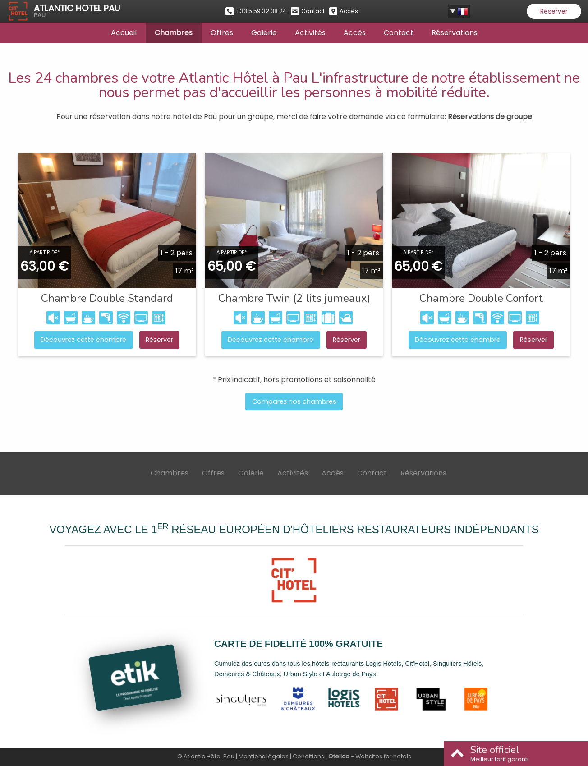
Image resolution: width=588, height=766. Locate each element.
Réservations (455, 33)
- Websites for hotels (369, 756)
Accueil (124, 33)
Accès (355, 33)
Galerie (264, 33)
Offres (222, 33)
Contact (398, 33)
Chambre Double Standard (107, 298)
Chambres (174, 33)
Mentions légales (264, 756)
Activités (310, 33)
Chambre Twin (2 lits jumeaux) (294, 298)
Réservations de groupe (490, 116)
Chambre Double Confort (481, 298)
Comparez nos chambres (294, 401)
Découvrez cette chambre (83, 339)
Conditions (308, 756)
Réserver (554, 11)
